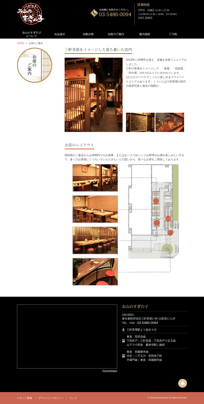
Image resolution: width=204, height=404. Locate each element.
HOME (20, 43)
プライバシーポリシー (51, 398)
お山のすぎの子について (31, 34)
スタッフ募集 (24, 398)
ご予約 (173, 34)
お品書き (59, 34)
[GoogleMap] (110, 370)
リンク (73, 398)
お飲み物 (88, 34)
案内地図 (144, 34)
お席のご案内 (116, 34)
